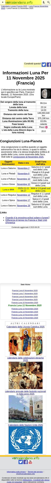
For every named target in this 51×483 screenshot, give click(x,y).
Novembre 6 (23, 173)
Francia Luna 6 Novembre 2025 (25, 290)
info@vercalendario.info (25, 474)
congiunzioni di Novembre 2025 (28, 157)
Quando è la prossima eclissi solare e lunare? (27, 218)
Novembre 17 (23, 200)
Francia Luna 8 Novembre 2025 (25, 297)
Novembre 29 (23, 205)
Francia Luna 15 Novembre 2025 (25, 318)
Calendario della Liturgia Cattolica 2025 (25, 327)
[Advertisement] (25, 36)
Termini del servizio (35, 472)
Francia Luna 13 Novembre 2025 (25, 312)
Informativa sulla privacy (16, 472)
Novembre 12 (23, 195)
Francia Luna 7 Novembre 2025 (25, 294)
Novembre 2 (23, 168)
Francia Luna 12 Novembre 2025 (25, 309)
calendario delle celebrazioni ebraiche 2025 (25, 359)
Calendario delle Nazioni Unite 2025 (25, 425)
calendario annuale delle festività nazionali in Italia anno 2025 (25, 392)
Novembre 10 (23, 179)
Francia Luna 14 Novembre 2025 (25, 315)
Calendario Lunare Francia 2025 (14, 6)
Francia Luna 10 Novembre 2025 (25, 303)
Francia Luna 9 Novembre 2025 (25, 300)
